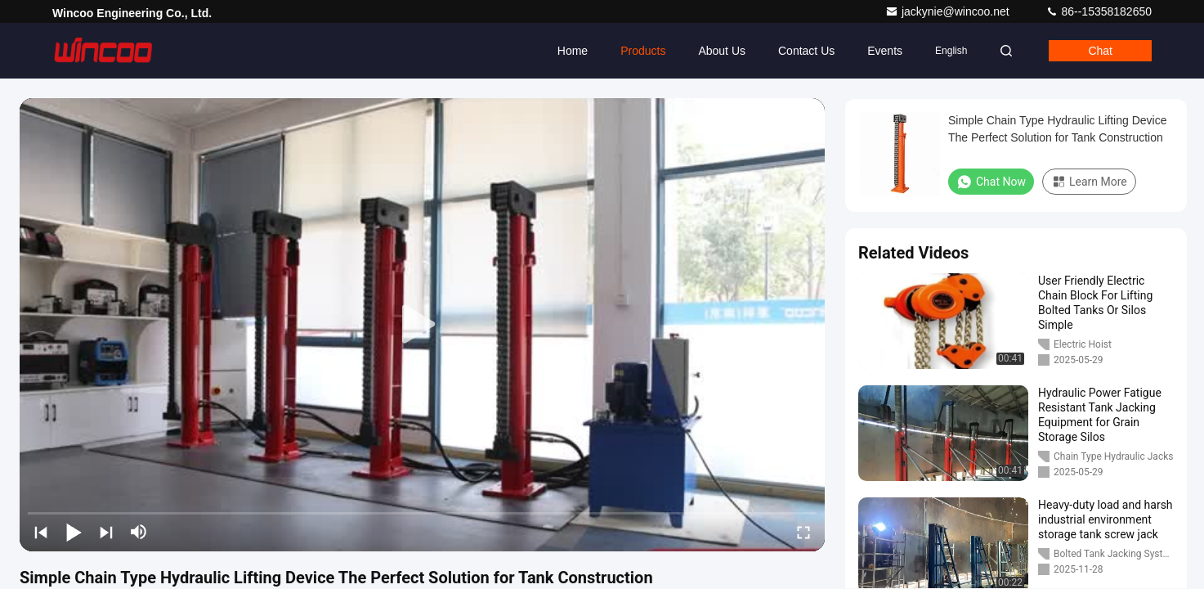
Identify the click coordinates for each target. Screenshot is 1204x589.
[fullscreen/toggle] (803, 531)
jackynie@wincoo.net (949, 11)
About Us (721, 50)
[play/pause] (73, 531)
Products (642, 50)
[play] (422, 324)
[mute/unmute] (139, 531)
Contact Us (806, 50)
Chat (1100, 50)
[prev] (41, 531)
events (884, 50)
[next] (106, 531)
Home (572, 50)
